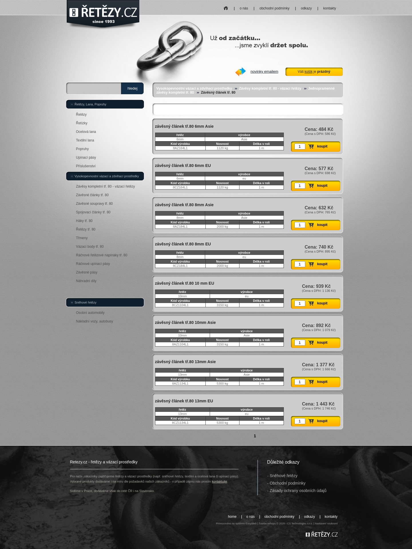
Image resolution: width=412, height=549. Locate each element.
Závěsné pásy (87, 272)
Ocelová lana (86, 132)
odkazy (306, 8)
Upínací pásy (86, 158)
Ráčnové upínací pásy (93, 264)
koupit (322, 146)
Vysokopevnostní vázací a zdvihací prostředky (194, 88)
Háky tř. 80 (84, 221)
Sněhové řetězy (85, 302)
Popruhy (82, 149)
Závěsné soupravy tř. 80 (94, 204)
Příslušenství (86, 166)
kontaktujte (219, 481)
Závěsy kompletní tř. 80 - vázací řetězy (270, 88)
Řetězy (81, 115)
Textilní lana (85, 140)
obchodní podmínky (275, 8)
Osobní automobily (90, 313)
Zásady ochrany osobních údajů (298, 490)
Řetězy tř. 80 (86, 229)
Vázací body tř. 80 (90, 247)
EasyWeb (250, 523)
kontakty (329, 8)
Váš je (314, 72)
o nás (244, 8)
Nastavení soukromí (326, 523)
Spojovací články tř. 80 (93, 212)
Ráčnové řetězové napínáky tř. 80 (101, 255)
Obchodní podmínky (288, 483)
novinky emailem (264, 71)
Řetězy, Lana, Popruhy (90, 104)
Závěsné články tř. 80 (92, 195)
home (225, 6)
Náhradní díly (86, 281)
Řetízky (82, 123)
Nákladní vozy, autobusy (94, 321)
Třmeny (82, 238)
